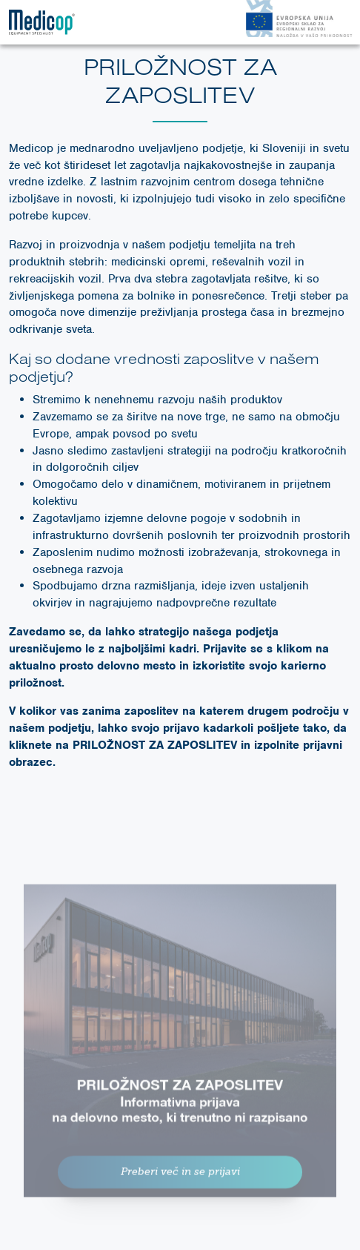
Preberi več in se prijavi (180, 1179)
